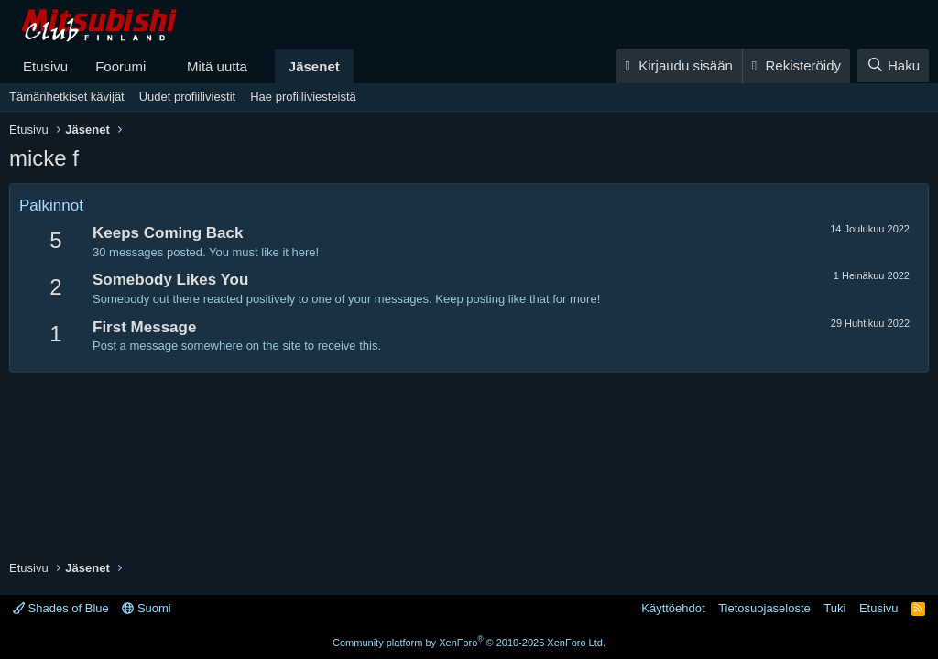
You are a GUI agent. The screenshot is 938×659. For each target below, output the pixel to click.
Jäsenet (314, 66)
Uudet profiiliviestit (187, 96)
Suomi (146, 608)
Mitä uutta (217, 66)
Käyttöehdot (672, 608)
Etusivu (45, 66)
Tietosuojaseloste (764, 608)
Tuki (834, 608)
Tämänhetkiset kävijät (67, 96)
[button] (160, 66)
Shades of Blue (61, 608)
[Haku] (893, 65)
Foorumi (120, 66)
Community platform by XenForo (469, 642)
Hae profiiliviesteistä (303, 96)
